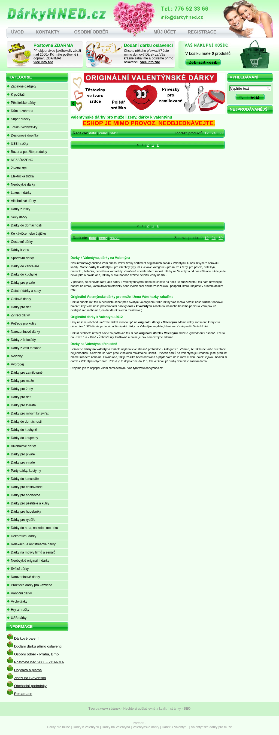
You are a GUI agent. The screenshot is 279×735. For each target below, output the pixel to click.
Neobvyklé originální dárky (28, 560)
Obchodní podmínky (30, 686)
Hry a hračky (18, 610)
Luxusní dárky (19, 193)
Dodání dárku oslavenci (148, 45)
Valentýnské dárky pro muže (211, 727)
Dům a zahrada (20, 111)
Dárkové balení (26, 638)
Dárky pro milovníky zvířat (27, 413)
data (92, 133)
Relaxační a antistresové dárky (31, 544)
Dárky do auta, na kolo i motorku (32, 528)
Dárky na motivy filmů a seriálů (31, 552)
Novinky (15, 356)
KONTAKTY (48, 32)
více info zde (43, 62)
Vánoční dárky (19, 593)
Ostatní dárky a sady (24, 291)
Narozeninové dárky (23, 332)
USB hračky (17, 144)
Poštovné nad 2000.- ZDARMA (39, 662)
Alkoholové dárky (21, 201)
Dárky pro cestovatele (25, 487)
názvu (115, 133)
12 (207, 133)
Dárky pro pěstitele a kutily (28, 503)
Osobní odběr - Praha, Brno (36, 654)
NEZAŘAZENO (20, 160)
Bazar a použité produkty (27, 152)
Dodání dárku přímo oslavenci (38, 646)
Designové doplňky (22, 135)
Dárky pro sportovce (23, 495)
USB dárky (16, 618)
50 (221, 133)
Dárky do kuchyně (22, 274)
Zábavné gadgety (21, 86)
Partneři (138, 723)
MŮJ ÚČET (164, 32)
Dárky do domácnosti (24, 225)
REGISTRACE (202, 32)
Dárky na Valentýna (116, 727)
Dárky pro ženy (20, 389)
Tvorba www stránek (104, 708)
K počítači (16, 94)
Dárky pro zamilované (25, 372)
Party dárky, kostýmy (24, 471)
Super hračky (18, 119)
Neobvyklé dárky (21, 184)
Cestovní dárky (20, 242)
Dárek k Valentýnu (175, 727)
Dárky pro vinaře (21, 462)
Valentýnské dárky (146, 727)
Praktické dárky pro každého (29, 585)
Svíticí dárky (18, 569)
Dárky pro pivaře (21, 283)
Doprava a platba (28, 670)
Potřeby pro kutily (21, 323)
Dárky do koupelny (22, 438)
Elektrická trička (20, 176)
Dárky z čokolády (21, 340)
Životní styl (16, 168)
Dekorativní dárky (21, 536)
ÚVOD (17, 32)
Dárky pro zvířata (21, 405)
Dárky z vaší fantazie (24, 348)
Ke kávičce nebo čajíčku (26, 233)
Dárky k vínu (18, 250)
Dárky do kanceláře (23, 266)
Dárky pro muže (20, 381)
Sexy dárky (17, 217)
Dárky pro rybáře (21, 520)
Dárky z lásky (18, 209)
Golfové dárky (19, 299)
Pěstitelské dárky (21, 103)
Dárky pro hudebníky (24, 511)
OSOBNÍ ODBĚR (91, 32)
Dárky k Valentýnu (86, 727)
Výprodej (15, 364)
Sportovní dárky (20, 258)
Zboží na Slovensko (30, 678)
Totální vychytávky (22, 127)
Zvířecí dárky (18, 315)
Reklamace (23, 694)
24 (213, 133)
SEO (187, 708)
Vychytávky (17, 601)
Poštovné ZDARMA (53, 45)
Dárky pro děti (19, 307)
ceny (103, 133)
